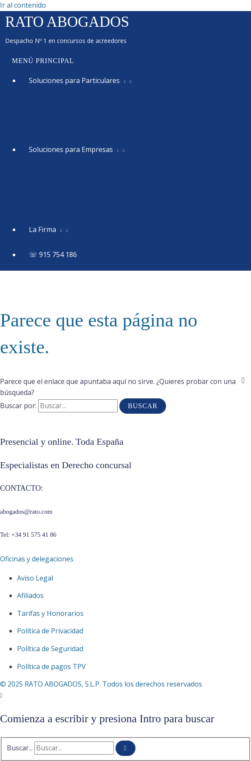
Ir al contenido (23, 5)
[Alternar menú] (148, 83)
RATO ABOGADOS (67, 22)
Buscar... (20, 747)
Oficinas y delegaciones (36, 559)
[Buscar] (125, 748)
